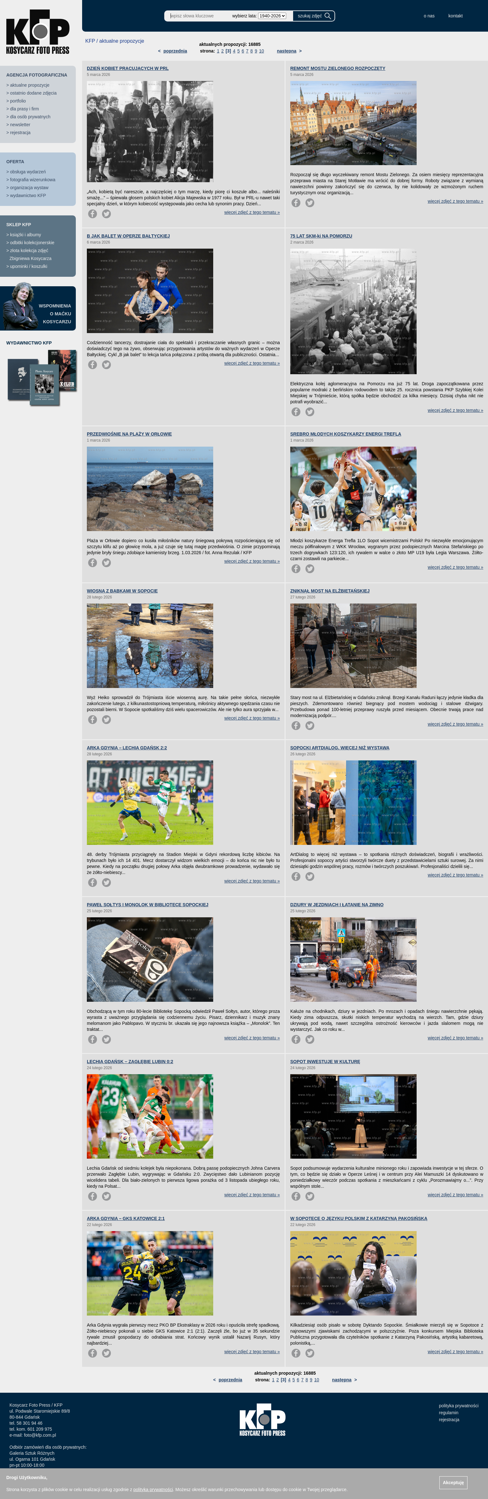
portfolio (18, 100)
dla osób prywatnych (30, 116)
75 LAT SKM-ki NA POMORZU (321, 235)
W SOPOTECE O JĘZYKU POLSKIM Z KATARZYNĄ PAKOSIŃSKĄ (358, 1218)
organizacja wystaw (29, 187)
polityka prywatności (459, 1405)
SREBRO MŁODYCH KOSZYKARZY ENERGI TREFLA (345, 434)
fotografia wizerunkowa (32, 179)
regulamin (448, 1412)
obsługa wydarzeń (28, 171)
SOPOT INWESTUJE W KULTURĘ (325, 1061)
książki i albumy (25, 234)
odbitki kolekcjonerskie (32, 242)
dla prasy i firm (24, 108)
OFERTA (15, 161)
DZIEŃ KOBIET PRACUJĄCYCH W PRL (128, 68)
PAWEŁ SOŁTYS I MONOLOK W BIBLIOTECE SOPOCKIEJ (147, 904)
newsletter (20, 124)
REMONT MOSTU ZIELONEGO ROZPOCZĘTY (337, 68)
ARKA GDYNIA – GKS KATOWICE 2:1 (126, 1218)
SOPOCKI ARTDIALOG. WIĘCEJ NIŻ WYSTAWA (339, 747)
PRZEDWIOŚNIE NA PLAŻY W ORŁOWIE (129, 434)
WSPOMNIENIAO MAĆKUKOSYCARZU (55, 313)
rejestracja (20, 132)
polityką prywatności (153, 1489)
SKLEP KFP (18, 224)
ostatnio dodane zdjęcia (33, 93)
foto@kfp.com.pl (40, 1435)
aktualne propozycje (30, 85)
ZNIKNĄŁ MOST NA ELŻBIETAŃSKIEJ (330, 590)
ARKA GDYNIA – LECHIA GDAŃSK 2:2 (127, 747)
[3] (228, 50)
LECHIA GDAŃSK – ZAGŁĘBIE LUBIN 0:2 (130, 1061)
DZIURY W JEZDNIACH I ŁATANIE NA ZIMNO (336, 904)
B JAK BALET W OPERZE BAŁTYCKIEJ (128, 235)
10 (261, 50)
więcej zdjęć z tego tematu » (252, 212)
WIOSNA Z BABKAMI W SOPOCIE (122, 590)
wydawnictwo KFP (28, 195)
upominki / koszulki (28, 266)
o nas (429, 15)
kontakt (456, 15)
